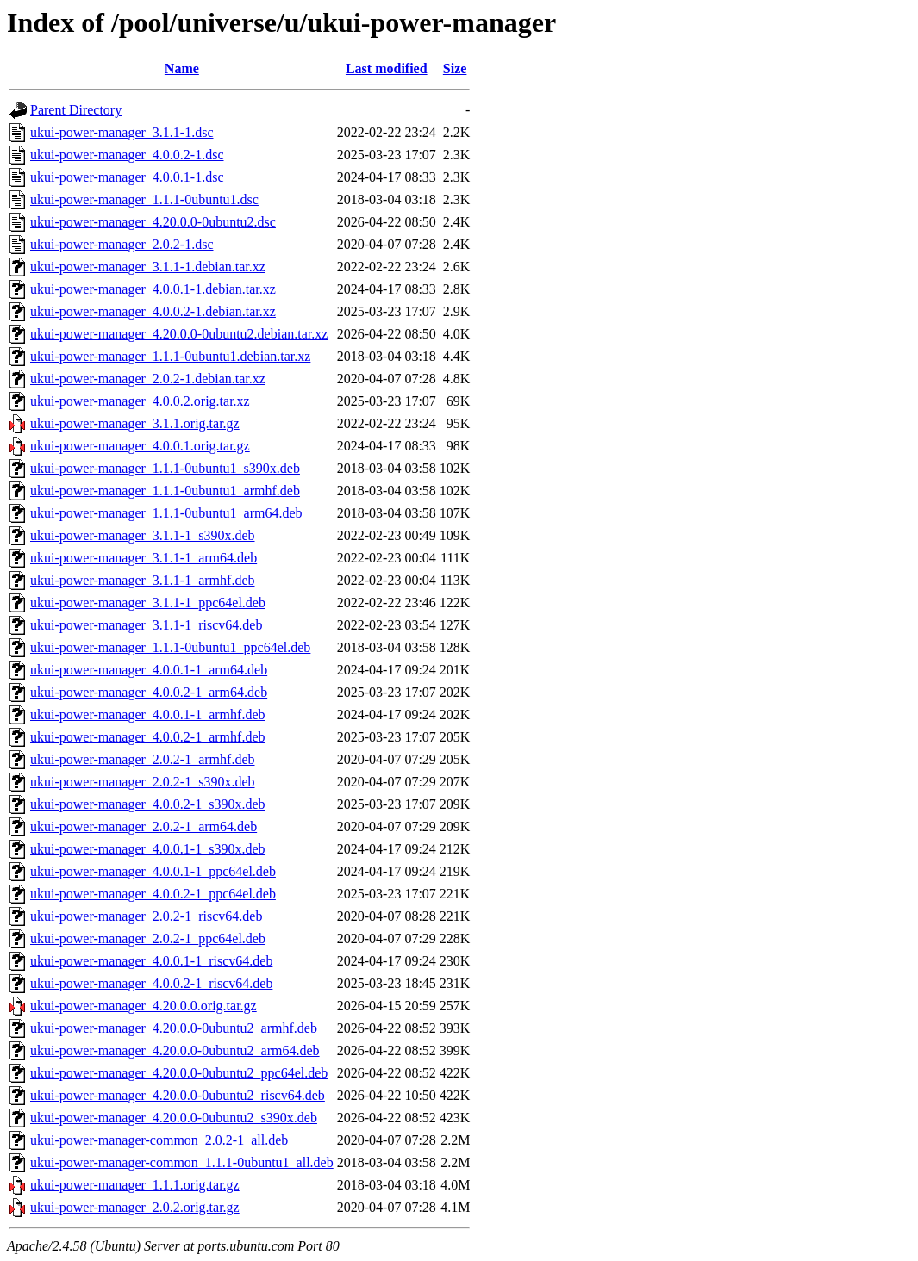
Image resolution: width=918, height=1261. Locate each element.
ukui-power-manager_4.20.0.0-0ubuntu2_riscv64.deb (177, 1095)
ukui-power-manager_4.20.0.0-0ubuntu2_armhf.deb (173, 1028)
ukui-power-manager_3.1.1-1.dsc (122, 132)
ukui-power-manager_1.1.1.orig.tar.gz (135, 1184)
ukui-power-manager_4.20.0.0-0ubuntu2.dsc (153, 221)
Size (455, 68)
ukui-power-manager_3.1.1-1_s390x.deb (142, 535)
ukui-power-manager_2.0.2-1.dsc (122, 244)
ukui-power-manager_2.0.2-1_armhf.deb (142, 759)
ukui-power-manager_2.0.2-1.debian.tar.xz (147, 378)
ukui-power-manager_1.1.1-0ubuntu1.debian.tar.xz (170, 356)
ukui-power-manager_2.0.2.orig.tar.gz (135, 1207)
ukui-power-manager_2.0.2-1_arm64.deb (143, 826)
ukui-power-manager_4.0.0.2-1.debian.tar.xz (153, 311)
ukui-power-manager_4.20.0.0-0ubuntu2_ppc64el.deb (179, 1072)
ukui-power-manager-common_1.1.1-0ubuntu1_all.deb (182, 1162)
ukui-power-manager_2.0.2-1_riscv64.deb (146, 916)
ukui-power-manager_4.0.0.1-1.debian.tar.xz (153, 289)
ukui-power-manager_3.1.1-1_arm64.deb (143, 557)
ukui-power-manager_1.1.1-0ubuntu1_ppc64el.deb (170, 647)
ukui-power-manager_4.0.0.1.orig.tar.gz (140, 445)
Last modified (387, 68)
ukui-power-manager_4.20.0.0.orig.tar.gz (143, 1005)
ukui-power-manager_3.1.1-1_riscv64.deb (146, 625)
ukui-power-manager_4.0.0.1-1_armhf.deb (147, 714)
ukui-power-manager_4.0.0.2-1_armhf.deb (147, 737)
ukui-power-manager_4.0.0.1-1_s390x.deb (147, 849)
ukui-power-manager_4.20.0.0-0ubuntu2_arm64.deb (175, 1050)
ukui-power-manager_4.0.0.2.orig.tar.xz (140, 401)
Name (182, 68)
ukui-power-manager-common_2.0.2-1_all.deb (159, 1140)
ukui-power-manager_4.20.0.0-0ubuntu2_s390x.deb (173, 1117)
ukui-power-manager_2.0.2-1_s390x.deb (142, 781)
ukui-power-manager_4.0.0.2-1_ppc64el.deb (153, 893)
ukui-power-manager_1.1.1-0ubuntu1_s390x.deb (165, 468)
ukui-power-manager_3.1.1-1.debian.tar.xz (147, 266)
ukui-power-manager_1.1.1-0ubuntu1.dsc (144, 199)
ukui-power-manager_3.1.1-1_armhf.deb (142, 580)
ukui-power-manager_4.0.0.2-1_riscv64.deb (151, 983)
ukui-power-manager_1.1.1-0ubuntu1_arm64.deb (166, 513)
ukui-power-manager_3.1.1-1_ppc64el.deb (147, 602)
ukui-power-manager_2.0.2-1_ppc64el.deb (147, 938)
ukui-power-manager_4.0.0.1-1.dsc (127, 177)
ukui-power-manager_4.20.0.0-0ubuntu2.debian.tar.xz (179, 333)
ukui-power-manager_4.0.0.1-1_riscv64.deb (151, 961)
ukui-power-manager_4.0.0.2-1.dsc (127, 154)
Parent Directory (76, 109)
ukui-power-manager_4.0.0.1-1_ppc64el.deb (153, 871)
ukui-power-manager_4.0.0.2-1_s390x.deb (147, 804)
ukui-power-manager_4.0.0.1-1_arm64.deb (148, 669)
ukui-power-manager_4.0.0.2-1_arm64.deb (148, 692)
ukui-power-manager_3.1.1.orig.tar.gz (135, 423)
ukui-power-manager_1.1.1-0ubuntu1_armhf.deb (165, 490)
